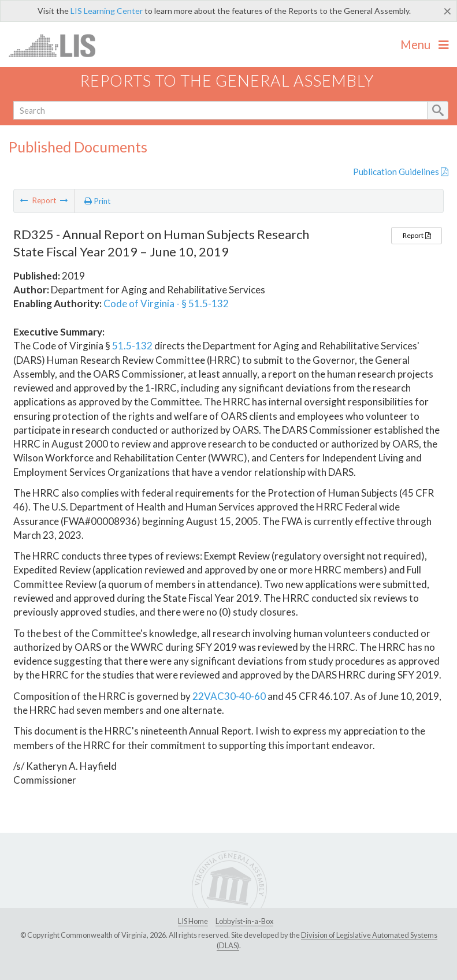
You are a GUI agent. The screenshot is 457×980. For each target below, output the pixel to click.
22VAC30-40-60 (229, 696)
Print (97, 201)
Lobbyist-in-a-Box (244, 921)
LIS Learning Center (106, 11)
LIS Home (193, 921)
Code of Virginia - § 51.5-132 (166, 303)
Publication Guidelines (400, 171)
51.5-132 (132, 346)
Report (416, 235)
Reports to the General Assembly (227, 80)
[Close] (447, 10)
